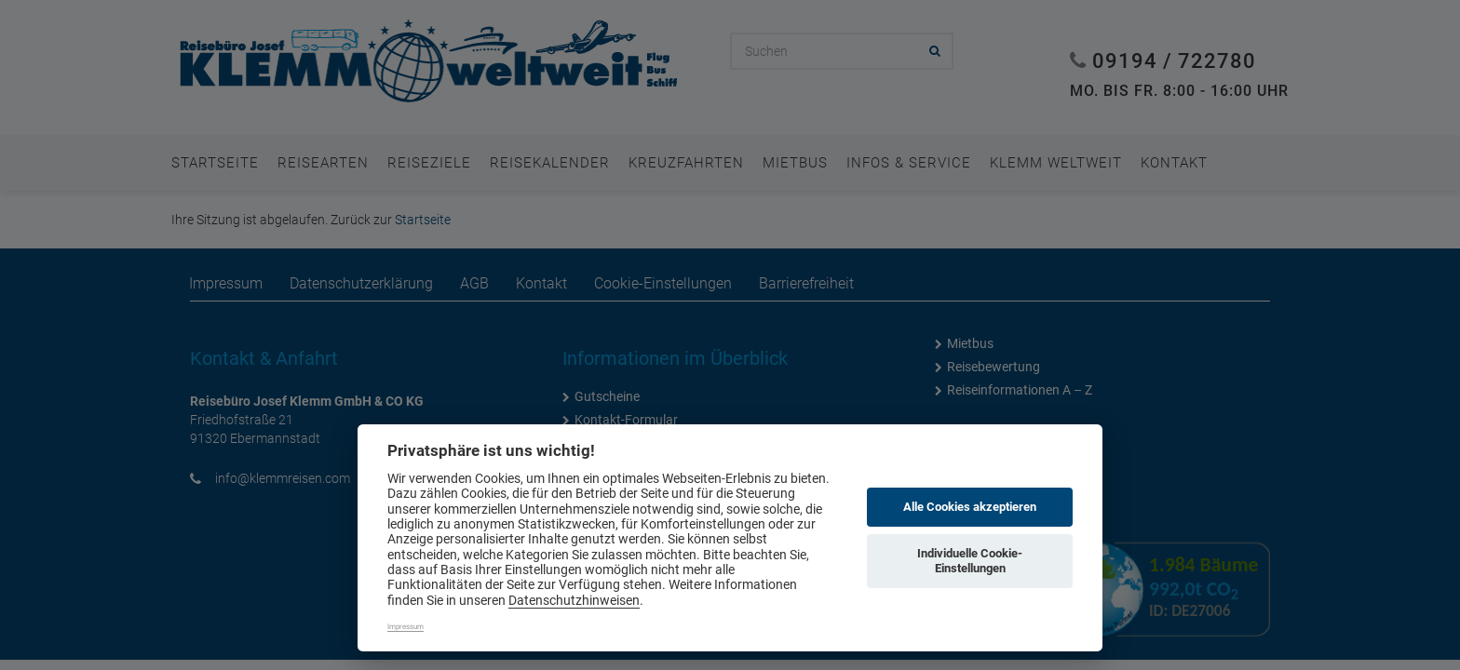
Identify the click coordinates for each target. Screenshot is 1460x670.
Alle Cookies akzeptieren (969, 507)
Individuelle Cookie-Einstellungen (969, 560)
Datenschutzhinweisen (574, 600)
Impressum (405, 627)
